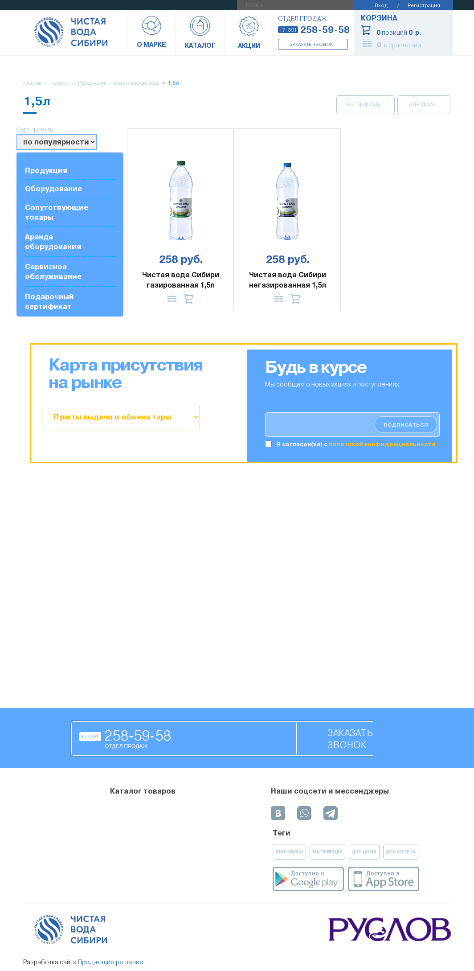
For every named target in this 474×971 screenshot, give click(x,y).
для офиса (289, 851)
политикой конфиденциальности (382, 444)
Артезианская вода (136, 83)
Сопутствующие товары (56, 212)
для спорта (401, 851)
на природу (365, 104)
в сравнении (399, 45)
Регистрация (424, 5)
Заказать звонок (311, 44)
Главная (32, 83)
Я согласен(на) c (355, 444)
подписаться (406, 424)
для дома (423, 104)
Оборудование (53, 188)
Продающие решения (110, 962)
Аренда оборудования (53, 241)
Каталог (59, 83)
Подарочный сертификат (49, 301)
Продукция (91, 83)
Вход (381, 5)
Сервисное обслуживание (53, 271)
